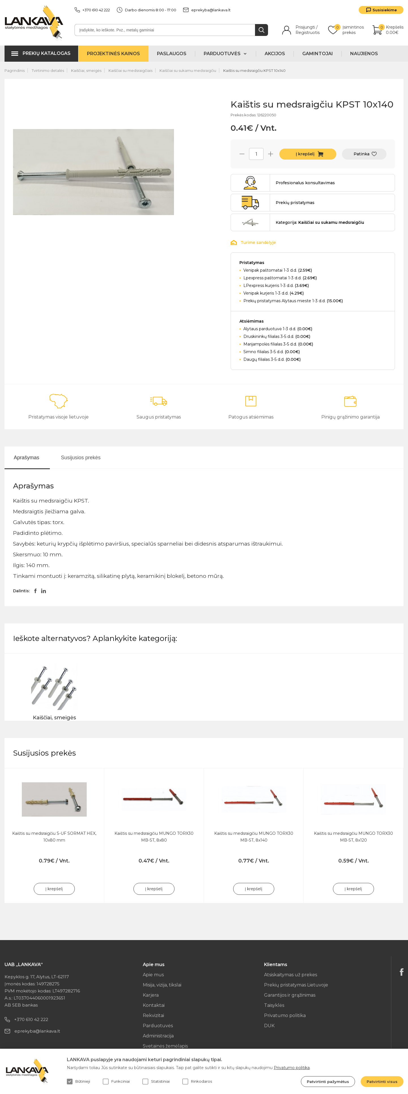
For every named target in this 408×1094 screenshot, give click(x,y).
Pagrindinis (15, 70)
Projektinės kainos (113, 53)
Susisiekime (385, 10)
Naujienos (364, 53)
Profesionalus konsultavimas (305, 182)
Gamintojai (317, 53)
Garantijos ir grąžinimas (289, 995)
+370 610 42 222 (92, 9)
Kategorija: (320, 222)
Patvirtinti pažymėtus (328, 1081)
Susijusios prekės (81, 457)
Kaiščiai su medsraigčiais (130, 70)
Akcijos (275, 53)
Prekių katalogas (47, 53)
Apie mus (153, 974)
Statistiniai (156, 1081)
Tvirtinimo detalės (48, 70)
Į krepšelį (305, 153)
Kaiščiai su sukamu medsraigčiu (188, 70)
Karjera (151, 995)
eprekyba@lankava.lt (207, 10)
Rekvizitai (153, 1015)
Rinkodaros (197, 1081)
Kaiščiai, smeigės (86, 70)
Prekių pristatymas (295, 202)
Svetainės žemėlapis (165, 1046)
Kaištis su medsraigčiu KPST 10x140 (254, 70)
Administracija (158, 1036)
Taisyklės (274, 1005)
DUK (269, 1025)
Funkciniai (116, 1081)
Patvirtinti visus (382, 1081)
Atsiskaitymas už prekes (290, 974)
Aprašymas (26, 457)
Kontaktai (154, 1005)
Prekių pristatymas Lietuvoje (296, 985)
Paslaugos (171, 53)
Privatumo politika (285, 1015)
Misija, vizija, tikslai (162, 985)
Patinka (361, 153)
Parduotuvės (158, 1025)
